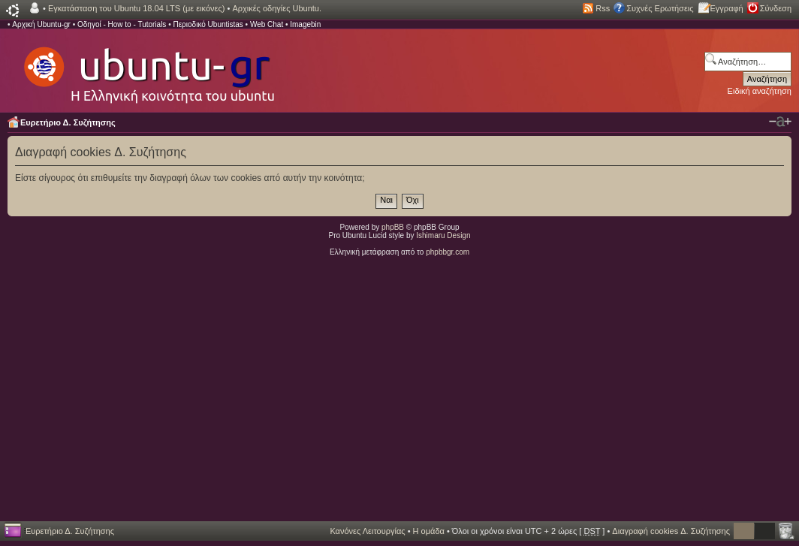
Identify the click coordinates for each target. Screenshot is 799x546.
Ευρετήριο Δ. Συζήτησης (68, 122)
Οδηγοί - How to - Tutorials (121, 24)
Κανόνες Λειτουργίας (367, 530)
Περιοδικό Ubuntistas (208, 24)
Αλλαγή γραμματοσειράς (780, 121)
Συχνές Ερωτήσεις (659, 8)
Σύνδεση (775, 8)
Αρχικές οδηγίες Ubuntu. (276, 8)
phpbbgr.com (447, 252)
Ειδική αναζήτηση (759, 90)
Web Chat (266, 24)
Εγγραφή (726, 8)
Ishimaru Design (443, 235)
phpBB (392, 227)
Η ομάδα (429, 530)
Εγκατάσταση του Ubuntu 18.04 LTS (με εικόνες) (136, 8)
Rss (602, 8)
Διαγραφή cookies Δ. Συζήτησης (671, 530)
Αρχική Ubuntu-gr (41, 24)
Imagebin (305, 24)
